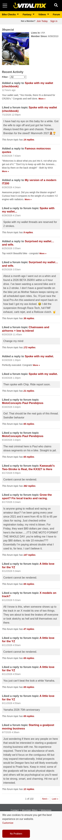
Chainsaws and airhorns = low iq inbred (25, 329)
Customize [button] (7, 823)
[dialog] (31, 825)
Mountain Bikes (30, 810)
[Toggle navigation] (5, 5)
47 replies (28, 629)
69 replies (28, 584)
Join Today (42, 21)
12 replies (28, 789)
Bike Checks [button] (9, 14)
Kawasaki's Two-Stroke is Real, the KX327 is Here (28, 467)
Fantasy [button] (27, 14)
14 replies (28, 139)
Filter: (5, 77)
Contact (15, 810)
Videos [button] (42, 14)
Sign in (53, 21)
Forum (56, 14)
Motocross (46, 810)
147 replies (29, 555)
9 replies (28, 232)
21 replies (28, 390)
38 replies (28, 318)
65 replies (28, 424)
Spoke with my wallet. (39, 356)
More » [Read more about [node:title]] (42, 98)
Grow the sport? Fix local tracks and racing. (27, 496)
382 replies (29, 486)
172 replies (29, 347)
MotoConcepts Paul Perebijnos (22, 403)
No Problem (16, 833)
